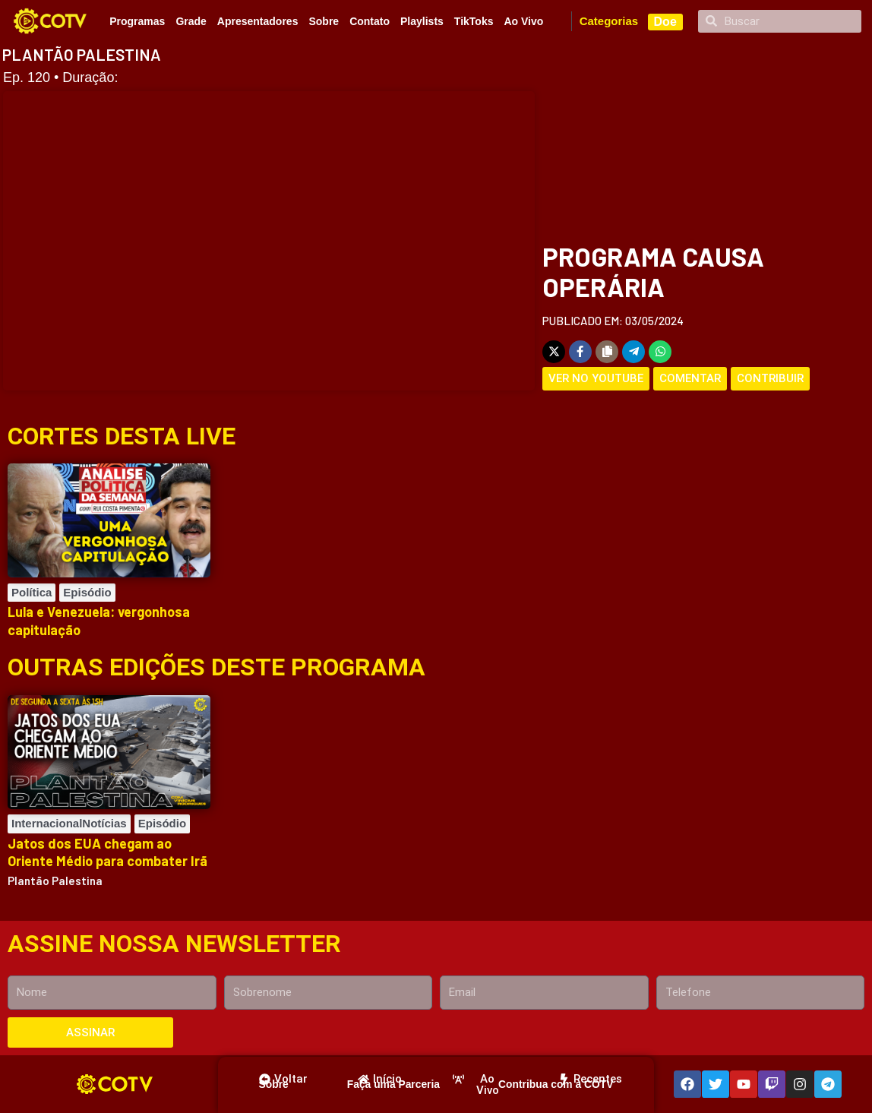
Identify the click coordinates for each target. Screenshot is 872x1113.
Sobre (323, 21)
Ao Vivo (523, 21)
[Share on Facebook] (580, 351)
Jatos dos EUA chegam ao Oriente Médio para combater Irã (107, 852)
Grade (190, 21)
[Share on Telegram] (633, 351)
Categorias (609, 20)
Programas (137, 21)
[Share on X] (553, 351)
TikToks (474, 21)
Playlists (422, 21)
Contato (369, 21)
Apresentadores (258, 21)
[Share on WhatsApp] (660, 351)
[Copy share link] (607, 351)
